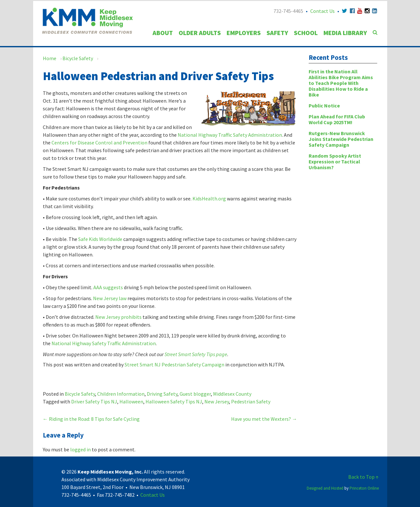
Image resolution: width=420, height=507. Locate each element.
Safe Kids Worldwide (100, 239)
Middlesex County (232, 394)
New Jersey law (110, 298)
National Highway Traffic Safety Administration (230, 135)
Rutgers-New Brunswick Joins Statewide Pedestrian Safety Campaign (341, 139)
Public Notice (324, 105)
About (163, 33)
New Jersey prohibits (118, 317)
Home (49, 58)
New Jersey (216, 401)
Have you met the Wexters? (264, 419)
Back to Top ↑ (363, 477)
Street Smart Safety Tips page (195, 354)
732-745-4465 (288, 11)
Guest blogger (195, 394)
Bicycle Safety (77, 58)
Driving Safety (162, 394)
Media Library (345, 33)
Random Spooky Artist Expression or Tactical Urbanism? (335, 161)
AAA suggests (108, 287)
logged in (80, 449)
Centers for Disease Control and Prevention (99, 142)
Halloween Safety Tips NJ (173, 401)
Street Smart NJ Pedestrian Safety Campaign (174, 364)
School (306, 33)
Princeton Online (364, 488)
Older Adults (200, 33)
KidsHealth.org (209, 198)
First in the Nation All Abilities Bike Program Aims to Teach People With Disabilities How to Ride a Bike (341, 83)
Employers (244, 33)
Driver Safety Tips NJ (94, 401)
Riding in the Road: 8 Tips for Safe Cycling (91, 419)
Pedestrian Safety (250, 401)
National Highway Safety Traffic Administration (103, 343)
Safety (277, 33)
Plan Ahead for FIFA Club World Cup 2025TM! (337, 119)
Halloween (131, 401)
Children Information (121, 394)
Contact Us (322, 11)
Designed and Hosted (325, 488)
